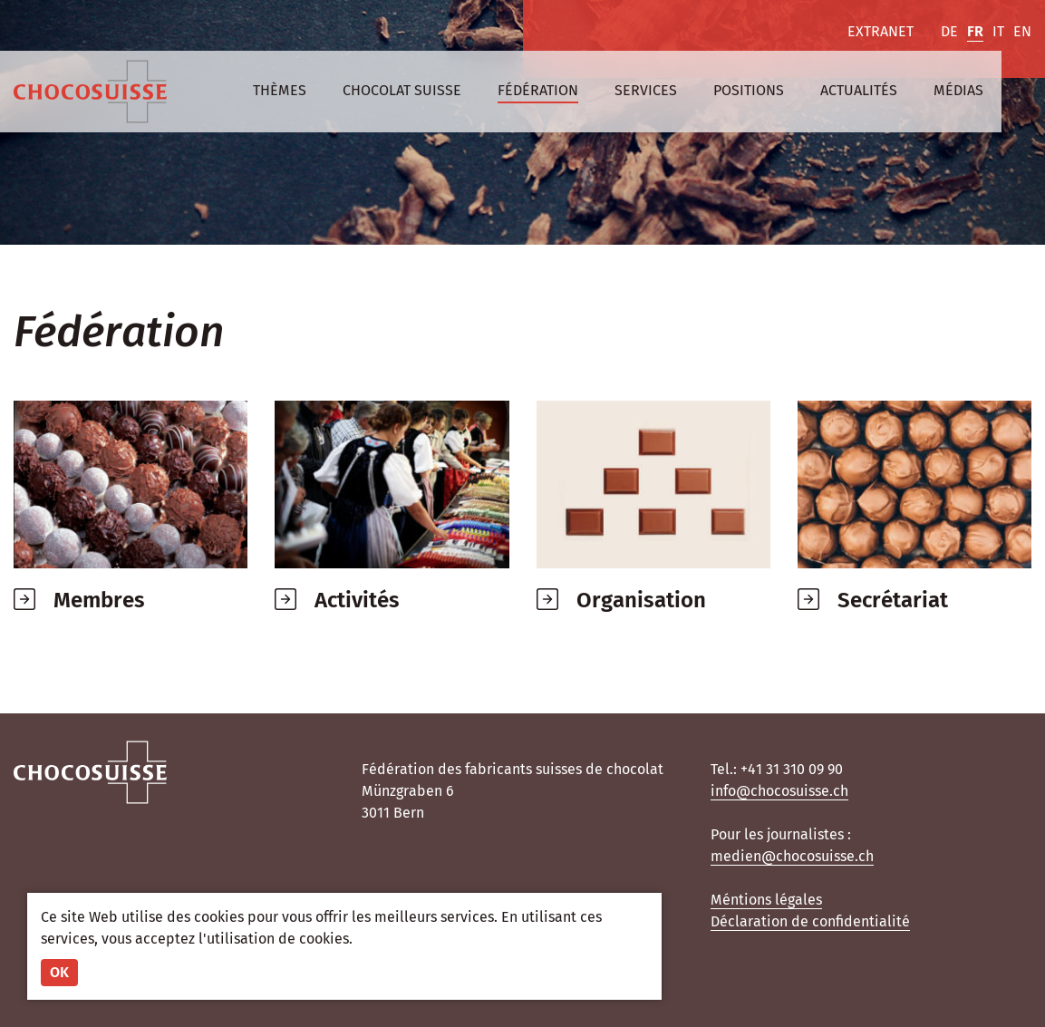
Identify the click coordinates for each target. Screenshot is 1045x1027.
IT (998, 31)
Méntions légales (766, 899)
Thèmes (279, 90)
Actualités (858, 90)
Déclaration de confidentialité (810, 921)
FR (975, 31)
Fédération (538, 90)
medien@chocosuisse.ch (792, 856)
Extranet (880, 31)
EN (1022, 31)
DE (949, 31)
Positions (748, 90)
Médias (958, 90)
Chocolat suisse (402, 90)
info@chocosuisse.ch (779, 790)
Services (645, 90)
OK (59, 972)
